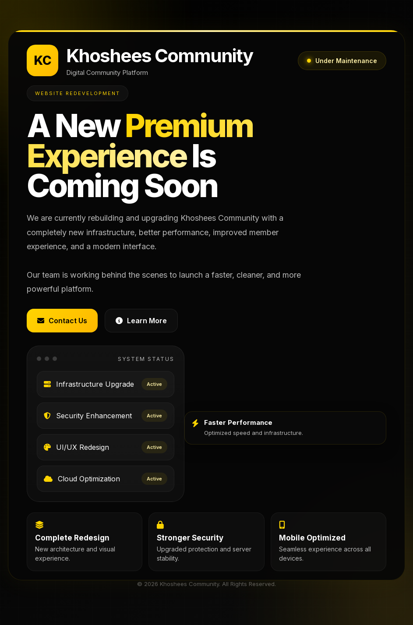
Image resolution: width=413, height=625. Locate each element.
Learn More (141, 320)
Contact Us (62, 320)
